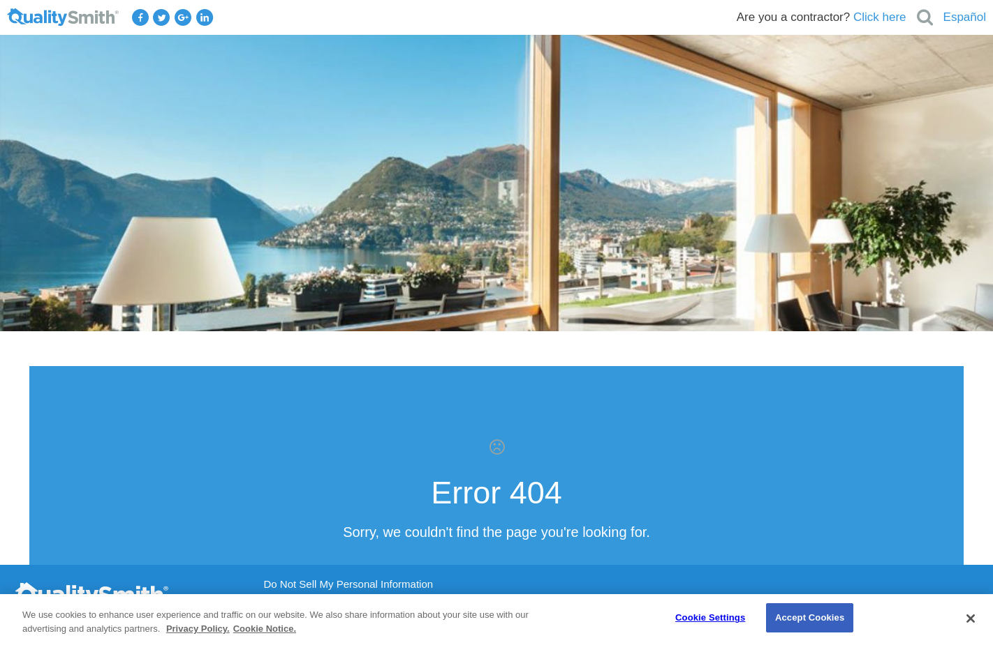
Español (964, 17)
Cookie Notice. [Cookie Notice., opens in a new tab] (264, 628)
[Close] (970, 618)
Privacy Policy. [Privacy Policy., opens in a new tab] (198, 628)
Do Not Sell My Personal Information (349, 584)
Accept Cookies (809, 617)
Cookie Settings (710, 617)
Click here (879, 17)
